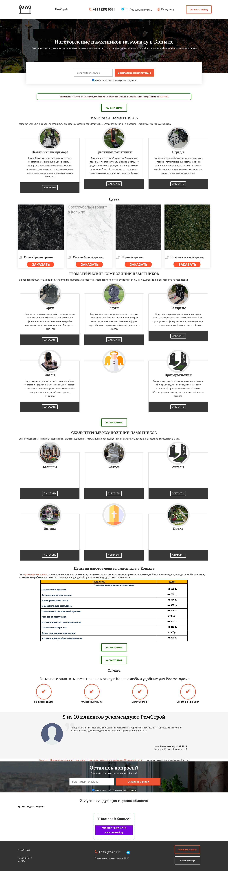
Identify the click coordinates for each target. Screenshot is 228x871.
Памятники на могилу (25, 859)
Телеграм (163, 96)
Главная (43, 760)
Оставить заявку (199, 9)
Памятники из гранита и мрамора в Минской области (115, 760)
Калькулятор (165, 9)
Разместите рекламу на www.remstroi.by (114, 830)
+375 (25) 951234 (106, 9)
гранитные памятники (35, 574)
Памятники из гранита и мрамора (67, 760)
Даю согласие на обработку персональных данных (114, 80)
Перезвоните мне (140, 9)
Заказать (50, 187)
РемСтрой (24, 850)
